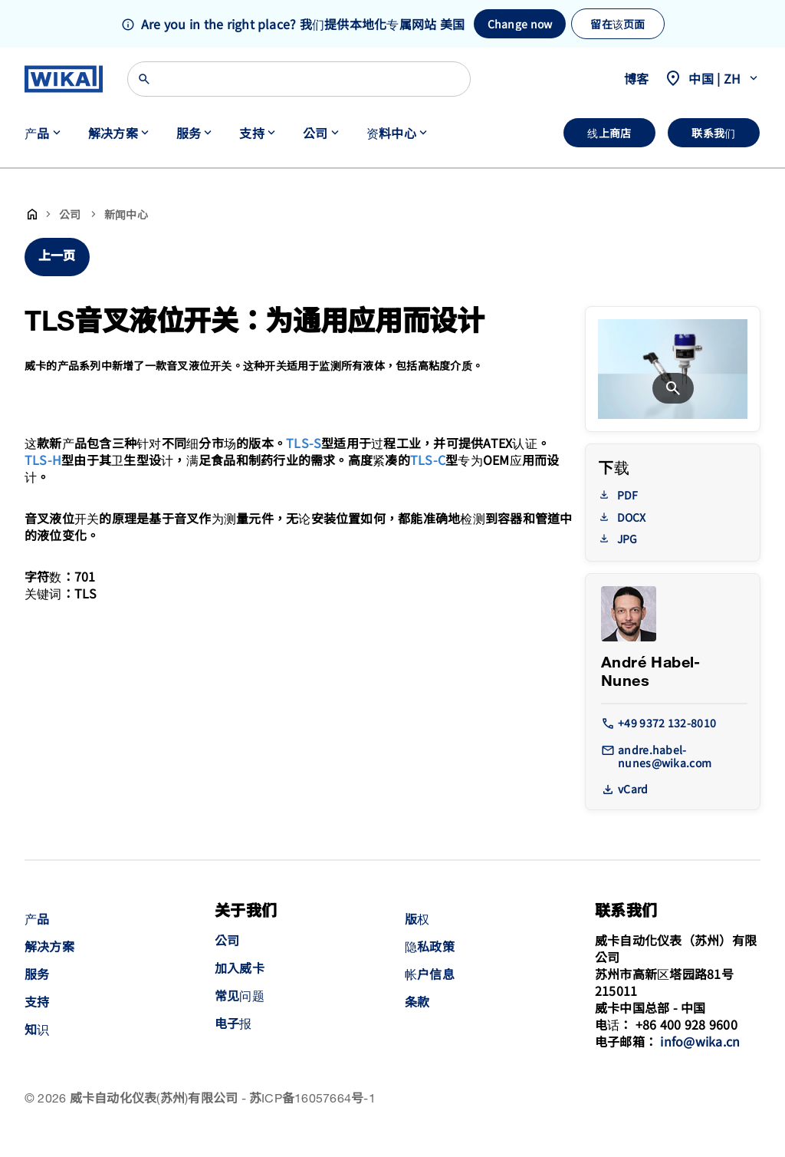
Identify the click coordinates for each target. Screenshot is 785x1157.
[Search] (299, 79)
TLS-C (427, 459)
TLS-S (303, 442)
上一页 (57, 256)
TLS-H (43, 459)
